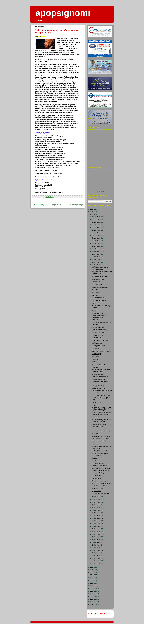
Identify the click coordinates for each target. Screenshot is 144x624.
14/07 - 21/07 (96, 499)
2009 (92, 604)
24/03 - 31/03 (96, 542)
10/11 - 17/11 (96, 235)
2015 (92, 588)
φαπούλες (95, 320)
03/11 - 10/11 (96, 238)
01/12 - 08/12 (96, 227)
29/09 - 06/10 (96, 251)
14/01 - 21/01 (96, 561)
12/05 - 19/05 (96, 523)
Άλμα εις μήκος (96, 491)
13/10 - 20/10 (96, 246)
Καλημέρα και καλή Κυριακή (100, 493)
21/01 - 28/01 (96, 558)
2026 (92, 209)
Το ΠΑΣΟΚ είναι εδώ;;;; (99, 441)
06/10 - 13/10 (96, 249)
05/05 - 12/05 (96, 526)
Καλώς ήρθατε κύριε (98, 298)
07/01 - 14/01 (96, 563)
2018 (92, 580)
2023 (92, 567)
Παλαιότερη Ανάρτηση (76, 205)
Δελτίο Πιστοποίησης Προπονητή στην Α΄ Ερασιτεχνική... (99, 315)
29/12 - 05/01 (96, 217)
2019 (92, 578)
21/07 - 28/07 (96, 497)
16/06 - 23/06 (96, 510)
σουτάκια (94, 303)
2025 (92, 212)
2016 (92, 586)
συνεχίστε (95, 359)
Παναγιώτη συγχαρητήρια (100, 481)
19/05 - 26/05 (96, 521)
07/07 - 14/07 (96, 502)
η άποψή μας (96, 282)
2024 (92, 214)
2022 (92, 570)
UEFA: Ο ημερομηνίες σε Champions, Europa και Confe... (100, 381)
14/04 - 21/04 (96, 534)
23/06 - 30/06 (96, 507)
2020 (92, 575)
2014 (92, 591)
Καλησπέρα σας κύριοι (99, 300)
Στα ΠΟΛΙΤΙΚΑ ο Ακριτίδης (100, 451)
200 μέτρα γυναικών (98, 488)
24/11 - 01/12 (96, 230)
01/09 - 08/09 (96, 262)
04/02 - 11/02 (96, 553)
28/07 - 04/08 (96, 265)
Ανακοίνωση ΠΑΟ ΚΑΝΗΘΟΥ (101, 351)
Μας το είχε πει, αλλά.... (99, 332)
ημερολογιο (100, 191)
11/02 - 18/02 (96, 550)
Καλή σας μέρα (96, 338)
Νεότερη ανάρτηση (38, 205)
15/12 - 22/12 (96, 222)
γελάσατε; (95, 290)
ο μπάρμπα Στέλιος (98, 327)
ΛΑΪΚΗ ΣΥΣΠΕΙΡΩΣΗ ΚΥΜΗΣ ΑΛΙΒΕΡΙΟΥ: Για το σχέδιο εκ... (101, 397)
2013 (92, 594)
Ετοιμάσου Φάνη (97, 284)
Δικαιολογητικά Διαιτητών (99, 330)
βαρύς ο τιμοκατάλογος (99, 364)
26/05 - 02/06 (96, 518)
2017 (92, 583)
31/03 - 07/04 (96, 539)
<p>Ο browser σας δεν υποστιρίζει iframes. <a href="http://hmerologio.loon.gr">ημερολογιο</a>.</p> (100, 180)
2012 (92, 596)
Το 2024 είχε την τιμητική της (101, 276)
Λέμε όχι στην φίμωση (99, 346)
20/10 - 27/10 (96, 243)
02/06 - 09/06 (96, 515)
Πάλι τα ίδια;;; (96, 310)
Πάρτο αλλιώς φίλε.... (98, 279)
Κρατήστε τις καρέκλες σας (100, 287)
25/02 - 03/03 (96, 545)
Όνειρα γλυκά (96, 405)
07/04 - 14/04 (96, 537)
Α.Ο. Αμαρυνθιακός (98, 475)
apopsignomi (62, 13)
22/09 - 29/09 (96, 254)
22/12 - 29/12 (96, 219)
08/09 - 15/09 (96, 259)
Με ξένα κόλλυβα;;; (98, 335)
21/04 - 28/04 (96, 531)
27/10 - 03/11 (96, 241)
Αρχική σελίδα (56, 205)
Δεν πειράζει (95, 458)
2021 (92, 572)
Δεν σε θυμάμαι (96, 354)
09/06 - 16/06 (96, 513)
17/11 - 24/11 (96, 233)
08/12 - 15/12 (96, 224)
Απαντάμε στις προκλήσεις (100, 340)
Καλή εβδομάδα (97, 478)
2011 (92, 599)
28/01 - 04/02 (96, 556)
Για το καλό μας (96, 393)
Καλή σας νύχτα (97, 343)
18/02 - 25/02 (96, 547)
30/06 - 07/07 (96, 505)
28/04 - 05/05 (96, 529)
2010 (92, 602)
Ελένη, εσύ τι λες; (97, 295)
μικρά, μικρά (95, 292)
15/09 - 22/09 (96, 257)
